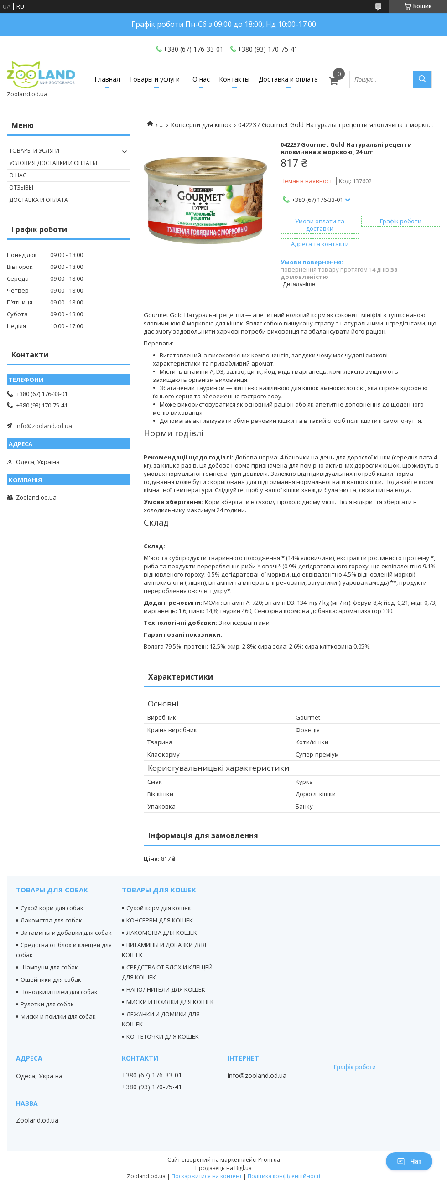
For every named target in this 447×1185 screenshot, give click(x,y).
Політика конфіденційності (284, 1176)
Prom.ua (269, 1160)
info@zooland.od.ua (44, 425)
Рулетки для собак (47, 1004)
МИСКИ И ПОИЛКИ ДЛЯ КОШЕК (170, 1002)
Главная (107, 79)
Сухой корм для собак (52, 908)
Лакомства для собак (51, 920)
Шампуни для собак (49, 967)
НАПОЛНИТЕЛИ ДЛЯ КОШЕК (165, 989)
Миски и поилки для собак (58, 1016)
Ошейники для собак (51, 979)
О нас (201, 79)
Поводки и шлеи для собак (59, 992)
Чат (409, 1161)
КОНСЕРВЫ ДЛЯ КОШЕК (159, 920)
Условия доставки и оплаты (53, 163)
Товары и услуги (154, 79)
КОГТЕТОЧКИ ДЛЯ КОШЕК (162, 1036)
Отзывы (21, 187)
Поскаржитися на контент (207, 1176)
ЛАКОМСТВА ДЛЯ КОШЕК (161, 932)
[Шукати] (422, 79)
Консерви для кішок (201, 124)
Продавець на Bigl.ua (223, 1168)
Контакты (234, 79)
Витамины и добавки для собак (66, 932)
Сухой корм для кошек (158, 908)
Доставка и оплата (288, 79)
